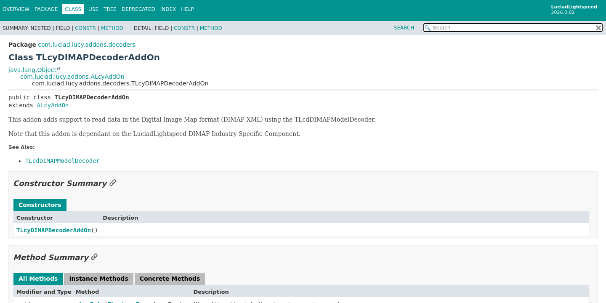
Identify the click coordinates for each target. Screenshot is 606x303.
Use (93, 9)
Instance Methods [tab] (98, 278)
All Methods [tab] (38, 278)
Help (187, 9)
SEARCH (404, 28)
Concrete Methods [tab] (170, 278)
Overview (16, 9)
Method (112, 28)
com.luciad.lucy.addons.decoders (87, 44)
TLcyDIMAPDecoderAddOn (53, 230)
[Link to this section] (112, 183)
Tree (110, 9)
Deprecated (138, 9)
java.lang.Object (32, 69)
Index (168, 9)
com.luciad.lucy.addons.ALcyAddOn (72, 76)
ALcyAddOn (53, 105)
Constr (85, 28)
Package (46, 9)
